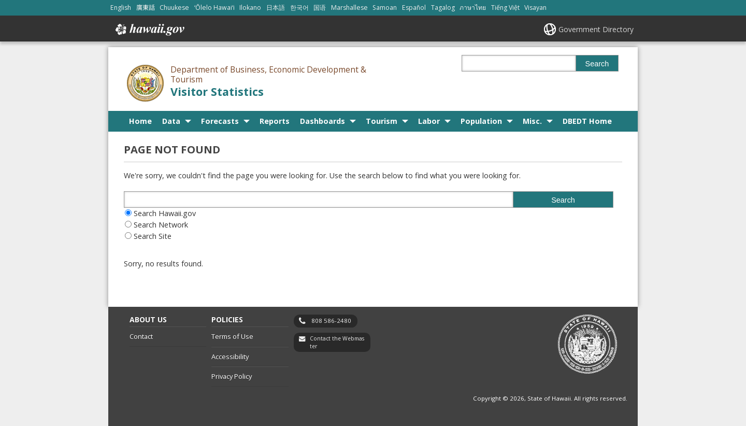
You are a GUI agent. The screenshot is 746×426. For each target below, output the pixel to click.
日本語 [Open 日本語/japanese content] (275, 7)
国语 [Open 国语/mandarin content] (319, 7)
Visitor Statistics (217, 91)
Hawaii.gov (149, 29)
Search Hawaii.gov (165, 213)
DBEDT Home (587, 121)
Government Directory (596, 29)
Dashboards (322, 121)
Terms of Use (232, 336)
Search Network (161, 225)
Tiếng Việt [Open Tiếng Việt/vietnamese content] (505, 7)
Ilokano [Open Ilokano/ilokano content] (250, 7)
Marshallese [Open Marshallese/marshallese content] (349, 7)
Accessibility (230, 356)
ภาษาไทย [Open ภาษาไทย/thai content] (473, 7)
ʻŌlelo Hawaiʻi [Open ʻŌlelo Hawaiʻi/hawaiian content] (214, 7)
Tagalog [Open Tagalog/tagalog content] (443, 7)
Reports (275, 121)
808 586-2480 (331, 320)
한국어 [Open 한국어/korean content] (299, 7)
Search (597, 64)
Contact (141, 336)
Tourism (381, 121)
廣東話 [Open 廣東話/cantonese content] (145, 7)
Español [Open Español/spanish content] (414, 7)
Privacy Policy (231, 376)
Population (481, 121)
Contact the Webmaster (337, 342)
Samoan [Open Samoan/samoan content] (384, 7)
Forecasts (220, 121)
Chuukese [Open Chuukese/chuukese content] (174, 7)
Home (140, 121)
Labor (429, 121)
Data (171, 121)
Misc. (532, 121)
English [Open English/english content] (120, 7)
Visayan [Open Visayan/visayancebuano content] (535, 7)
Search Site (152, 236)
